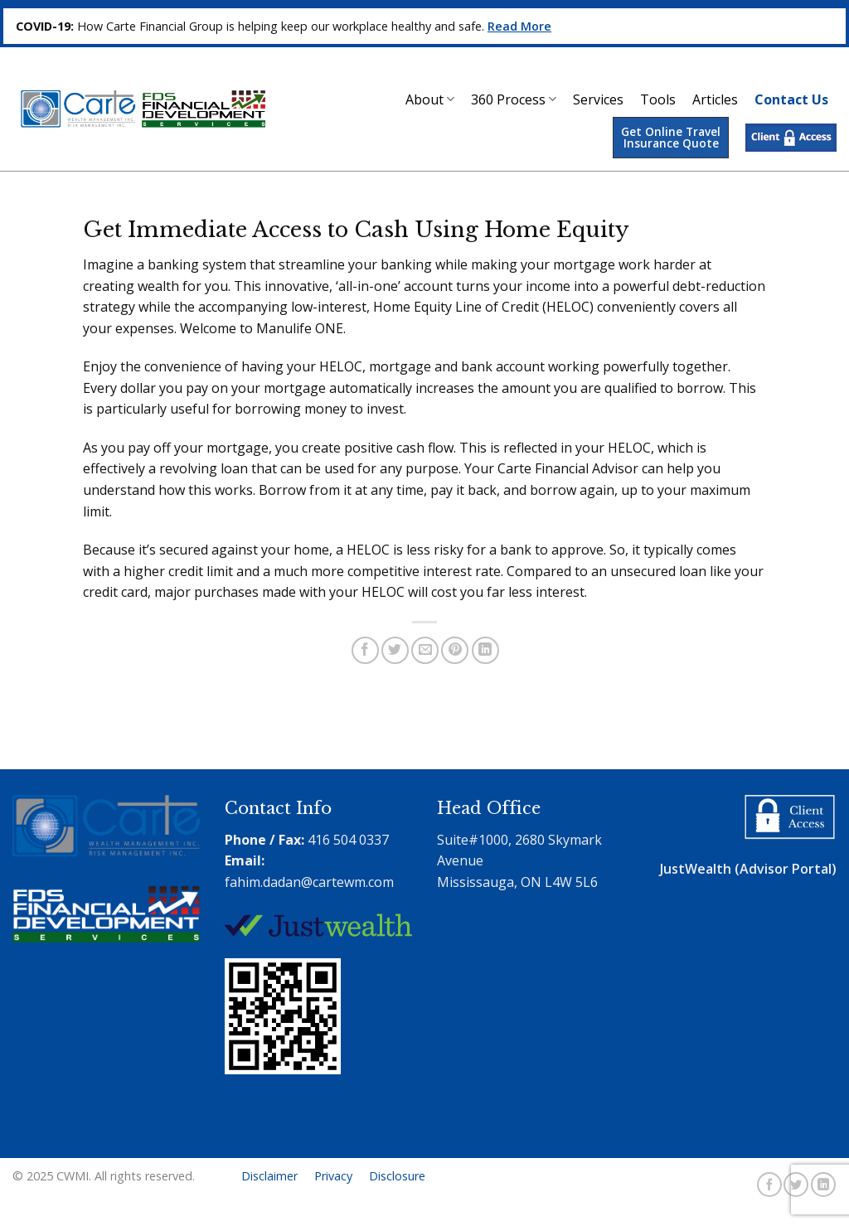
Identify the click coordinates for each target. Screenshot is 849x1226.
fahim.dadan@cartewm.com (309, 882)
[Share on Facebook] (365, 650)
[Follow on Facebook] (769, 1184)
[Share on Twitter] (395, 650)
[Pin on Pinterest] (454, 650)
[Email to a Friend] (425, 650)
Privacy (333, 1176)
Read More (519, 26)
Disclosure (397, 1176)
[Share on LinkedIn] (485, 650)
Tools (658, 99)
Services (598, 99)
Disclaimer (269, 1176)
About (429, 99)
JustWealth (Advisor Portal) (748, 869)
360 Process (513, 99)
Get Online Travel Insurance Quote (670, 137)
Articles (715, 99)
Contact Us (791, 99)
